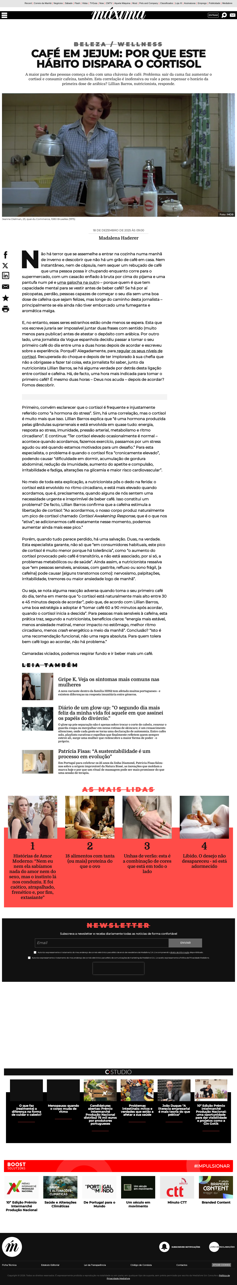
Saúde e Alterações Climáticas (60, 1204)
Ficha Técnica (9, 1265)
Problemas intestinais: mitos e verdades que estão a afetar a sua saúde (137, 1110)
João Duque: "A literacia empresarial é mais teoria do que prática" (174, 1110)
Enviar (185, 942)
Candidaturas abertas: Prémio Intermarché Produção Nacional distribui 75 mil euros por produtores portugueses (100, 1115)
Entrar (213, 15)
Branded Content (216, 1202)
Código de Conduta (141, 1265)
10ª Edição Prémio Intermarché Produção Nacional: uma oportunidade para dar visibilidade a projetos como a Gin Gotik (211, 1115)
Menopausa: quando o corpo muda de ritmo (63, 1109)
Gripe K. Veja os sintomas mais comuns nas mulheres (108, 682)
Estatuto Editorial (50, 1265)
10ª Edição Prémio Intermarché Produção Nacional (21, 1206)
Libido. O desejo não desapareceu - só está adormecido (204, 861)
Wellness (140, 44)
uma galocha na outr (77, 282)
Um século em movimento (138, 1204)
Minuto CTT (177, 1202)
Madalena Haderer (118, 238)
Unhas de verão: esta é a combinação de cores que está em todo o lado (147, 863)
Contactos (181, 1265)
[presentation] (118, 968)
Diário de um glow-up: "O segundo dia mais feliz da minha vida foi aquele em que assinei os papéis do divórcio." (110, 713)
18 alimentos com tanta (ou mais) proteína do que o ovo (90, 861)
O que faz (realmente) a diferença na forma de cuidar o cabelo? (26, 1110)
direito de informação (179, 952)
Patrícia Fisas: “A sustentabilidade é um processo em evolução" (104, 753)
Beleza (96, 44)
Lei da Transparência (95, 1265)
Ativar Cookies (221, 1265)
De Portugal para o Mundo (99, 1204)
